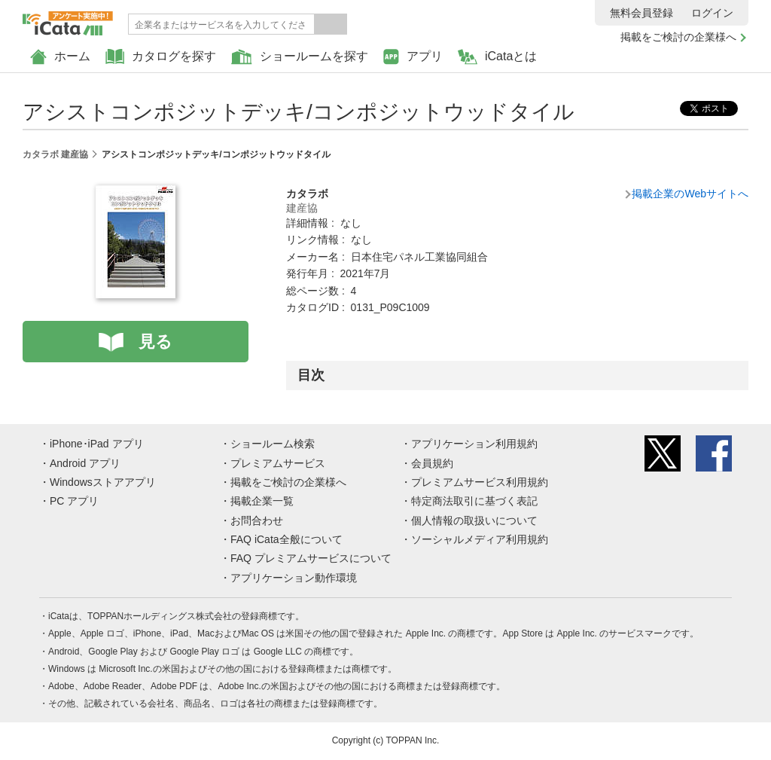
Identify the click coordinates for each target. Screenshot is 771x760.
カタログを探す (160, 57)
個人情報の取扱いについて (474, 520)
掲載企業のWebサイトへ (690, 194)
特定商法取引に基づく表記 (474, 501)
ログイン (712, 13)
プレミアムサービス (277, 463)
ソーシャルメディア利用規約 (479, 539)
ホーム (60, 57)
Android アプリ (85, 463)
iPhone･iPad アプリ (97, 444)
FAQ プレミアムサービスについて (311, 558)
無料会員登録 (641, 13)
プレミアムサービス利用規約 (479, 482)
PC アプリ (74, 501)
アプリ (413, 57)
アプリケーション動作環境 (293, 578)
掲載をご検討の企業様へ (678, 37)
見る (155, 341)
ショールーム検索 (272, 444)
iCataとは (497, 57)
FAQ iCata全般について (286, 539)
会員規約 (432, 463)
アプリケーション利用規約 (474, 444)
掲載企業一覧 (262, 501)
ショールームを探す (299, 57)
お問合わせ (256, 520)
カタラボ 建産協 (55, 154)
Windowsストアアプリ (103, 482)
